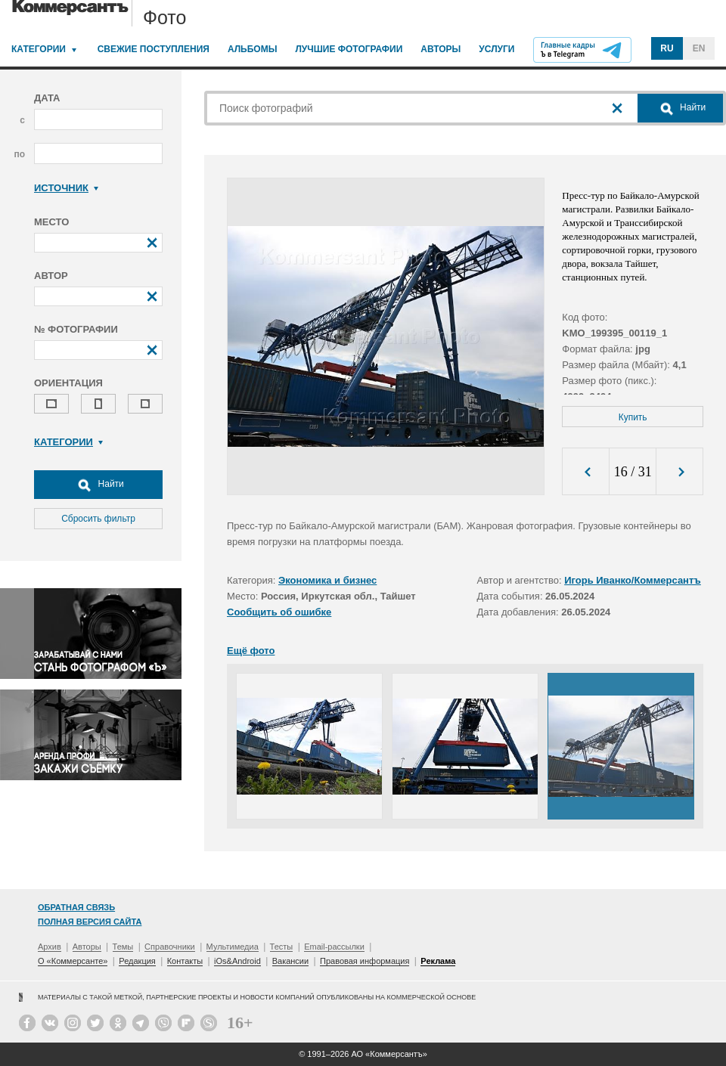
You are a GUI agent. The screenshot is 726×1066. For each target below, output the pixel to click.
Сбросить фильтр (98, 518)
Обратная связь (76, 907)
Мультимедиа (232, 946)
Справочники (169, 946)
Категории (38, 49)
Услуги (496, 49)
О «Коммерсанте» (72, 960)
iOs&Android (237, 960)
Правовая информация (364, 960)
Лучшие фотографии (348, 49)
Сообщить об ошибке (279, 612)
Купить (633, 417)
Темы (123, 946)
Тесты (281, 946)
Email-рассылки (334, 946)
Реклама (437, 960)
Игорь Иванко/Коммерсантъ (632, 580)
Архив (49, 946)
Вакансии (290, 960)
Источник (66, 188)
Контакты (185, 960)
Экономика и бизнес (327, 580)
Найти (98, 484)
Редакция (137, 960)
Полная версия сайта (89, 921)
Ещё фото (251, 650)
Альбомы (253, 49)
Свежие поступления (153, 49)
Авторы (440, 49)
